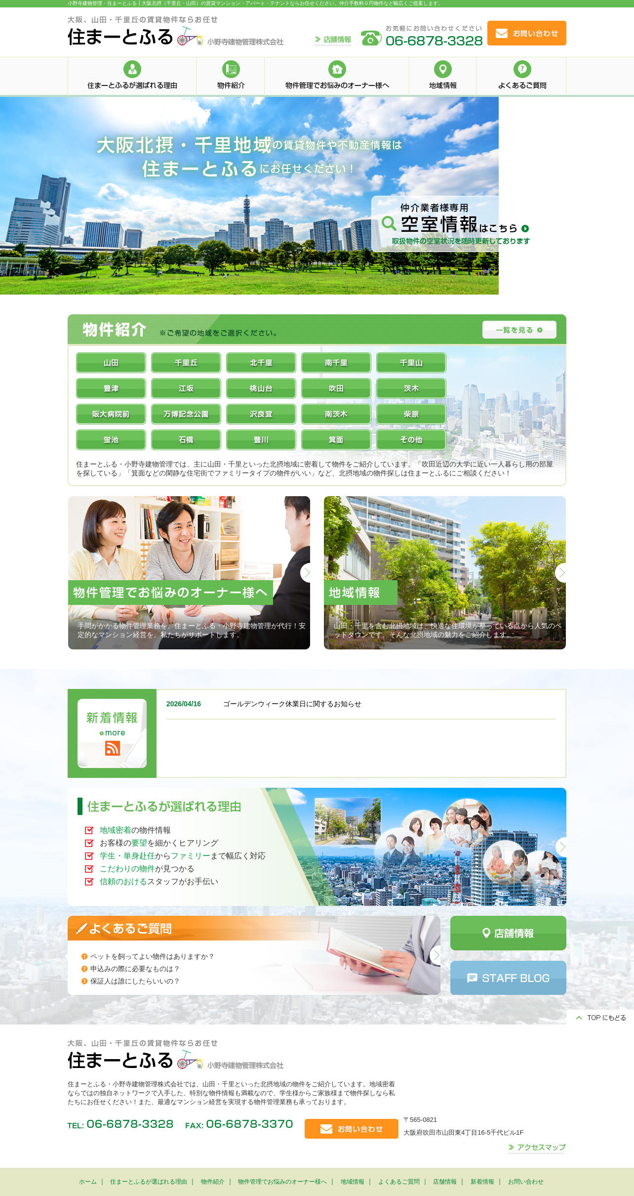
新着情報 (482, 1181)
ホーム (88, 1181)
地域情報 (352, 1181)
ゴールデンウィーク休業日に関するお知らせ (292, 704)
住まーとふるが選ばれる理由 (148, 1181)
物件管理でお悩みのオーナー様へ (282, 1181)
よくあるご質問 (399, 1181)
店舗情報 (445, 1181)
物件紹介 (213, 1181)
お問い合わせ (526, 1181)
